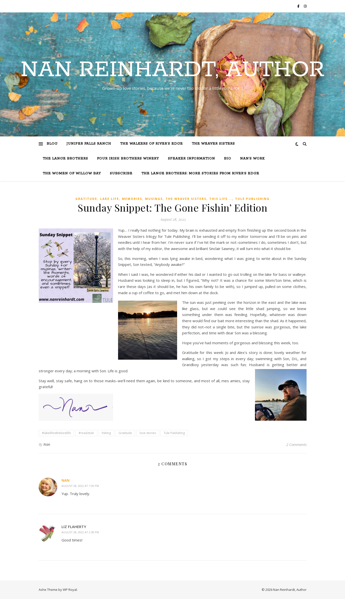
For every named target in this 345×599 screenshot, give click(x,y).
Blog (52, 144)
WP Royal (70, 589)
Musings (154, 199)
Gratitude (86, 199)
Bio (227, 159)
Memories (132, 199)
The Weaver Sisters (213, 144)
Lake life (109, 199)
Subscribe (121, 173)
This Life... (220, 199)
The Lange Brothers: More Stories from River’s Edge (200, 173)
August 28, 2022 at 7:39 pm (80, 486)
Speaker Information (191, 159)
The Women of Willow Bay (72, 173)
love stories (148, 433)
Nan (46, 444)
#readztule (86, 433)
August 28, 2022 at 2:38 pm (80, 532)
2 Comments (296, 444)
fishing (106, 433)
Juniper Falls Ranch (88, 144)
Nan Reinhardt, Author (173, 70)
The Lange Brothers (65, 159)
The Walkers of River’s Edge (151, 144)
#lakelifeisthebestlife (56, 433)
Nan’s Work (252, 159)
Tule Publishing (252, 199)
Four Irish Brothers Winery (128, 159)
